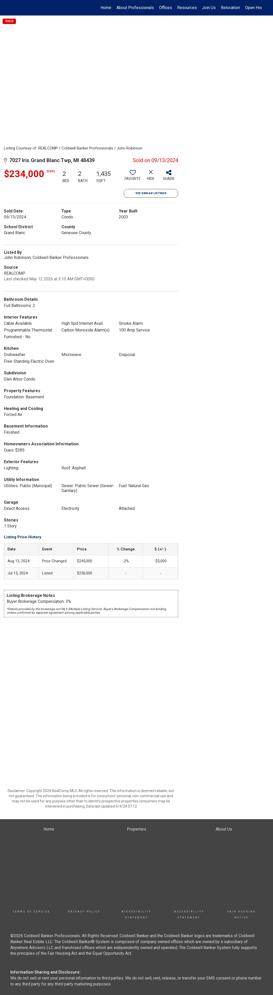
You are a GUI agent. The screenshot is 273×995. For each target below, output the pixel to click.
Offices (165, 7)
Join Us (209, 7)
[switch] (133, 177)
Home (105, 7)
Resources (187, 7)
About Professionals (135, 7)
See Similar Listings (151, 193)
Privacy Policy (84, 911)
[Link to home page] (14, 7)
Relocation (230, 7)
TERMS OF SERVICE (31, 911)
